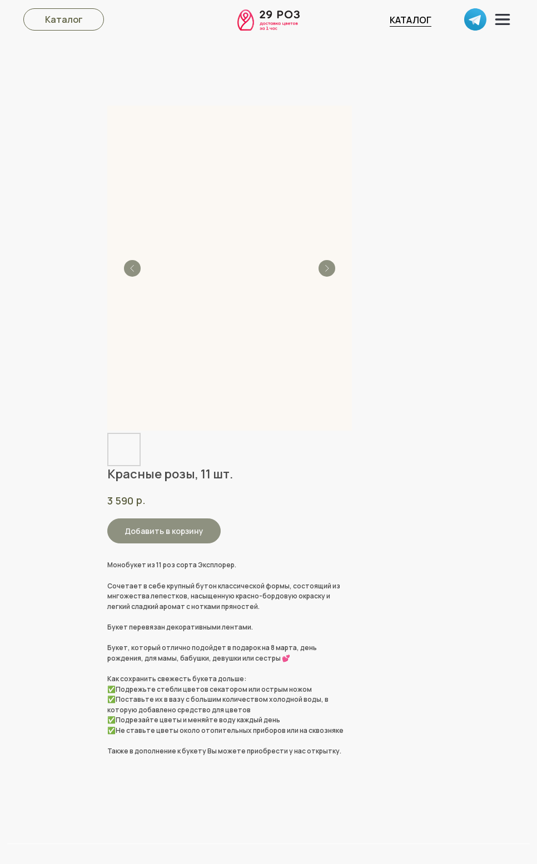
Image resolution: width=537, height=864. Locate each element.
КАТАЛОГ (410, 20)
